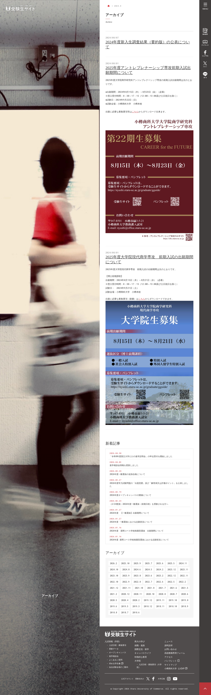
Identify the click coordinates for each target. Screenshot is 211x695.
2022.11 (184, 575)
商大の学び (140, 641)
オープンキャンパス (117, 652)
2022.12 (171, 575)
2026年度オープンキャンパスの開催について (130, 495)
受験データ (114, 648)
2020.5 (113, 600)
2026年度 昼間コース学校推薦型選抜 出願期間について (137, 530)
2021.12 (114, 588)
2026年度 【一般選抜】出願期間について (129, 512)
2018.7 (124, 612)
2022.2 (182, 581)
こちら (135, 111)
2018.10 (173, 606)
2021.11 (126, 588)
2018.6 (135, 612)
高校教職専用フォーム (174, 653)
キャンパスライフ (143, 653)
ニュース (168, 641)
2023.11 (184, 569)
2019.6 (113, 606)
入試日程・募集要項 (117, 645)
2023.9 (125, 575)
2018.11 (160, 606)
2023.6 (148, 575)
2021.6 (173, 588)
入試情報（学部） (113, 641)
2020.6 (184, 594)
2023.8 (137, 575)
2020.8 (162, 594)
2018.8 (113, 612)
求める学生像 (114, 663)
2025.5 (171, 563)
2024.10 (114, 569)
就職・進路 (140, 645)
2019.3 (135, 606)
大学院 (138, 660)
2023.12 (171, 569)
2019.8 (184, 600)
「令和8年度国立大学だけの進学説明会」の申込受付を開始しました (141, 456)
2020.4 (124, 600)
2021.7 (162, 588)
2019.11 (160, 600)
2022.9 (125, 581)
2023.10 (114, 575)
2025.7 (148, 563)
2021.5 (184, 588)
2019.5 (124, 606)
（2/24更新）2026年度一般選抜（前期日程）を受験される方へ (139, 504)
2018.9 (184, 606)
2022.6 (159, 581)
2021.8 (150, 588)
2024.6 (137, 569)
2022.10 (114, 581)
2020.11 (138, 594)
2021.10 (139, 588)
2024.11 (183, 563)
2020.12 (125, 594)
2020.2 (135, 600)
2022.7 (148, 581)
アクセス (168, 657)
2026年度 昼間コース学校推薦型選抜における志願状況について (139, 539)
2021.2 (113, 594)
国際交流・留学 (142, 649)
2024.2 (159, 569)
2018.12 (148, 606)
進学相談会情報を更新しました (124, 465)
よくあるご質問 (115, 659)
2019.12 (148, 600)
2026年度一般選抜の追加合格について (127, 474)
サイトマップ (170, 664)
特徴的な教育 (141, 657)
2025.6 (159, 563)
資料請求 (168, 645)
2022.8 (137, 581)
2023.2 (159, 575)
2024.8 (125, 569)
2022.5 (171, 581)
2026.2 (113, 563)
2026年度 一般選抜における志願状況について (131, 521)
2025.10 (125, 563)
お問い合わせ (170, 649)
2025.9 (137, 563)
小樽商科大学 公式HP (174, 668)
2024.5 (148, 569)
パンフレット (170, 660)
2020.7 (173, 594)
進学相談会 (114, 656)
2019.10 (173, 600)
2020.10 (150, 594)
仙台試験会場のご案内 (118, 667)
